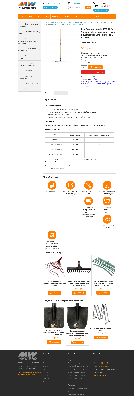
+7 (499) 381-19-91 (53, 3)
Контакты (96, 16)
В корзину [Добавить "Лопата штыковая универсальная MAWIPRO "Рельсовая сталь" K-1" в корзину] (79, 342)
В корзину (97, 67)
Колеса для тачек (31, 83)
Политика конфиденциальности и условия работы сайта (29, 373)
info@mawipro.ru (78, 3)
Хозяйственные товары (27, 57)
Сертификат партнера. (76, 394)
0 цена (105, 6)
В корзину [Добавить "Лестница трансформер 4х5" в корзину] (102, 337)
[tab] (48, 93)
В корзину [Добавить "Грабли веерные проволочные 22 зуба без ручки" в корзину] (56, 293)
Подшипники (30, 89)
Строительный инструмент (27, 49)
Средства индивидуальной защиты (27, 77)
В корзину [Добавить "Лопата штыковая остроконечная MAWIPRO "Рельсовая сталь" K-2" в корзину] (55, 342)
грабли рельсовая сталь (96, 84)
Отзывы (75, 16)
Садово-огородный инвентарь (28, 25)
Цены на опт (60, 93)
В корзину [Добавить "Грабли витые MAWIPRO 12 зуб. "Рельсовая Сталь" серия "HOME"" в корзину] (80, 293)
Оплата (66, 16)
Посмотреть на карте (100, 376)
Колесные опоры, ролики (28, 32)
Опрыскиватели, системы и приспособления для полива (28, 41)
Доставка (56, 16)
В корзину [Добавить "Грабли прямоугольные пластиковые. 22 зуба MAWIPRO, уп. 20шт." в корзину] (104, 293)
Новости (85, 16)
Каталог (46, 16)
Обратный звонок (50, 7)
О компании (34, 16)
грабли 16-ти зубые (101, 81)
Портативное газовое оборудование (26, 64)
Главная (22, 16)
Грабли (94, 79)
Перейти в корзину (101, 10)
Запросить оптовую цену (93, 72)
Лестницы (28, 71)
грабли (90, 81)
